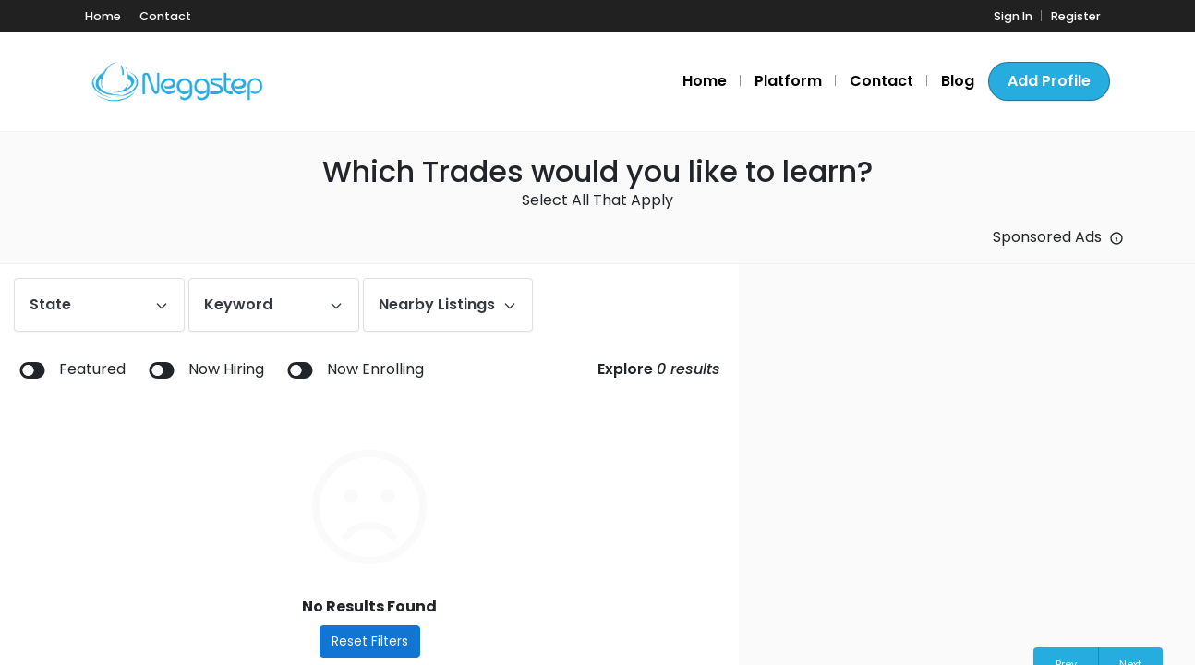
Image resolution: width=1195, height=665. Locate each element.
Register (1076, 16)
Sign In (1013, 16)
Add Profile (1049, 80)
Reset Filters (370, 641)
